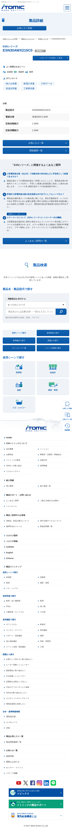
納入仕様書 (11, 83)
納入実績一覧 (46, 486)
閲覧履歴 (67, 430)
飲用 (42, 602)
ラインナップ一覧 (19, 348)
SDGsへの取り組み (14, 466)
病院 (42, 638)
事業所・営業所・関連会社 (51, 455)
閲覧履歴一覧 (48, 150)
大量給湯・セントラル (15, 614)
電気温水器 (11, 720)
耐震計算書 (29, 83)
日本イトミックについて (16, 443)
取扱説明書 (11, 88)
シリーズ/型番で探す (53, 348)
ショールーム (12, 507)
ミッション (45, 449)
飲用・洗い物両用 (13, 602)
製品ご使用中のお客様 (15, 516)
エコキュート (12, 725)
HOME (9, 438)
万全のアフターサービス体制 (18, 690)
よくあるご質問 (13, 501)
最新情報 (10, 759)
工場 (42, 649)
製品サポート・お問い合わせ (18, 496)
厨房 (8, 584)
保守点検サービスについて (51, 522)
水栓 (8, 731)
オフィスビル (12, 626)
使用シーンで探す (19, 333)
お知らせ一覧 (12, 754)
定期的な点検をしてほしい (17, 684)
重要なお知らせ (13, 765)
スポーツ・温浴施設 (14, 638)
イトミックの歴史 (13, 460)
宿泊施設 (44, 632)
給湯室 (9, 578)
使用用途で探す (53, 333)
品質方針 (44, 460)
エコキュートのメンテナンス (18, 701)
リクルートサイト (13, 472)
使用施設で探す (19, 340)
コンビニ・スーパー (14, 632)
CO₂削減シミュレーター (16, 679)
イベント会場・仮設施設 (16, 649)
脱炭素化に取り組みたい (16, 673)
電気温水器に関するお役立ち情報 (38, 796)
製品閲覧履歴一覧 (13, 745)
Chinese (9, 559)
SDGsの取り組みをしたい (17, 696)
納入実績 (10, 481)
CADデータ (46, 83)
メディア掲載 (12, 776)
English (9, 554)
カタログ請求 (12, 537)
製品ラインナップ (13, 568)
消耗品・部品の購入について (18, 522)
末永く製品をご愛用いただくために (38, 807)
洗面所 (43, 578)
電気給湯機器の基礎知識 (38, 819)
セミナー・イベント (14, 771)
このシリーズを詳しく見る (54, 58)
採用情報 (44, 466)
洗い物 (43, 608)
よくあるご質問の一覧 (46, 241)
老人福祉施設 (12, 643)
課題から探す (53, 340)
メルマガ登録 (12, 542)
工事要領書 (29, 88)
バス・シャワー (13, 590)
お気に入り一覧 (67, 419)
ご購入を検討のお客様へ (50, 501)
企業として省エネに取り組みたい (20, 662)
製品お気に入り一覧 (14, 740)
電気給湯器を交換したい (16, 707)
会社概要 (10, 449)
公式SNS (10, 548)
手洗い (9, 608)
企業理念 (10, 455)
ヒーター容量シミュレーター (18, 667)
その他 (43, 614)
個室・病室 (45, 584)
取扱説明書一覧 (46, 527)
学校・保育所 (46, 643)
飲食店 (43, 626)
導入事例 (10, 486)
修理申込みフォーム (14, 527)
